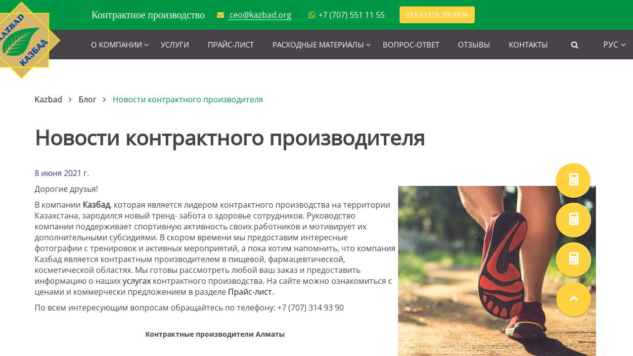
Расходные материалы (318, 44)
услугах (137, 280)
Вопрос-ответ (411, 44)
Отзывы (474, 44)
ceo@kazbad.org (260, 14)
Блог (87, 99)
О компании (116, 44)
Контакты (528, 44)
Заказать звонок (437, 14)
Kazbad (48, 99)
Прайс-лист (231, 44)
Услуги (175, 44)
